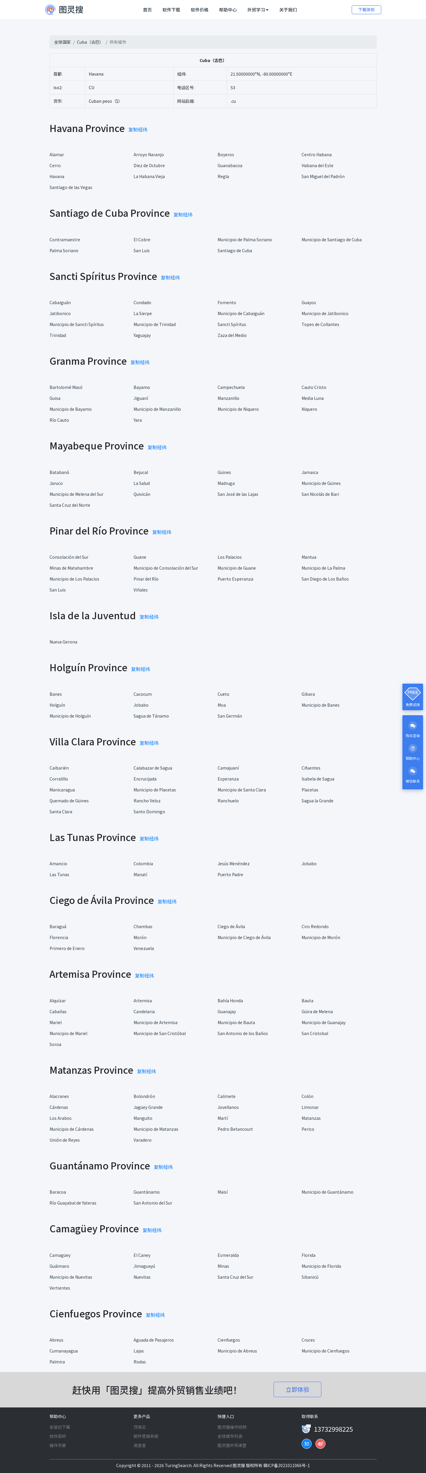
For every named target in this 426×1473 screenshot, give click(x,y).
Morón (140, 937)
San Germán (230, 716)
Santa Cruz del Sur (235, 1277)
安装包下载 (60, 1427)
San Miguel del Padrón (323, 176)
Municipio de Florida (321, 1266)
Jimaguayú (144, 1266)
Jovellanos (228, 1107)
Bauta (307, 1000)
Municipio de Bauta (236, 1022)
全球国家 (62, 42)
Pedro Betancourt (235, 1129)
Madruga (226, 483)
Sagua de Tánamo (151, 716)
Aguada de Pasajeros (154, 1340)
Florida (308, 1255)
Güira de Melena (317, 1011)
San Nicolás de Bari (320, 494)
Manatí (140, 874)
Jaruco (56, 483)
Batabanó (59, 472)
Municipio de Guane (237, 568)
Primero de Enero (67, 948)
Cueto (223, 694)
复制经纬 (138, 129)
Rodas (140, 1362)
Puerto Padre (230, 874)
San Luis (142, 250)
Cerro (55, 165)
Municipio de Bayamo (71, 409)
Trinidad (58, 335)
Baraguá (58, 926)
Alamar (57, 154)
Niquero (309, 409)
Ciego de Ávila (231, 926)
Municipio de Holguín (70, 716)
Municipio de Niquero (238, 409)
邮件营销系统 (146, 1436)
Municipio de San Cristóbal (160, 1033)
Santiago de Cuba (235, 250)
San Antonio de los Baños (243, 1033)
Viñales (141, 590)
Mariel (56, 1022)
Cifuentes (311, 768)
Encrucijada (145, 779)
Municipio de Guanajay (324, 1022)
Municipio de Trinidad (155, 324)
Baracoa (58, 1192)
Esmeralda (228, 1255)
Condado (142, 302)
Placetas (310, 790)
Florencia (59, 937)
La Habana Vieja (149, 176)
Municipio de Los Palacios (74, 579)
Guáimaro (59, 1266)
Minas (223, 1266)
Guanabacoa (230, 165)
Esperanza (228, 779)
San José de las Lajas (238, 494)
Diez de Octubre (149, 165)
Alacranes (59, 1096)
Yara (138, 420)
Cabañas (58, 1011)
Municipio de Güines (321, 483)
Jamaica (310, 472)
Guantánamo (147, 1192)
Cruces (308, 1340)
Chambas (143, 926)
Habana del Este (317, 165)
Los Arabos (61, 1118)
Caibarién (59, 768)
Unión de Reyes (65, 1140)
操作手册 (58, 1445)
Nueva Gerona (63, 642)
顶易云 (140, 1427)
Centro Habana (317, 154)
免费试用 (413, 704)
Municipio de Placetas (155, 790)
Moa (222, 705)
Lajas (139, 1351)
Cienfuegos (229, 1340)
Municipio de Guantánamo (327, 1192)
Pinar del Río (146, 579)
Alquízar (58, 1000)
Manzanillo (228, 398)
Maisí (223, 1192)
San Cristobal (315, 1033)
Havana (57, 176)
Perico (308, 1129)
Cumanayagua (64, 1351)
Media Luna (313, 398)
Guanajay (227, 1011)
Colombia (143, 863)
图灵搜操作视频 (232, 1427)
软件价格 (199, 9)
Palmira (57, 1362)
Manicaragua (62, 790)
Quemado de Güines (69, 801)
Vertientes (60, 1288)
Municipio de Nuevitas (71, 1277)
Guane (140, 557)
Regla (223, 176)
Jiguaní (141, 398)
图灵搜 (239, 1465)
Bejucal (141, 472)
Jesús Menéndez (234, 863)
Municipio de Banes (321, 705)
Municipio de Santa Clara (242, 790)
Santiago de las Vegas (71, 187)
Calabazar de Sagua (153, 768)
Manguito (143, 1118)
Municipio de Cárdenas (72, 1129)
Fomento (227, 302)
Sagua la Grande (317, 801)
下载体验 (366, 9)
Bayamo (142, 387)
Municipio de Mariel (68, 1033)
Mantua (309, 557)
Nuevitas (142, 1277)
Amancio (58, 863)
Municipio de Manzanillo (157, 409)
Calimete (227, 1096)
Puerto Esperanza (235, 579)
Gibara (308, 694)
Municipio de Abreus (237, 1351)
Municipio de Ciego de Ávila (244, 937)
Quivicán (142, 494)
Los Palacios (230, 557)
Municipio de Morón (321, 937)
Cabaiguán (60, 302)
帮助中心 (228, 9)
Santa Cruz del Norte (70, 505)
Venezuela (144, 948)
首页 (148, 9)
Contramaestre (65, 239)
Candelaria (144, 1011)
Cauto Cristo (314, 387)
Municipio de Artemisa (155, 1022)
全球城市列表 (230, 1436)
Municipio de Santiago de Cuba (332, 239)
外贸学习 (258, 9)
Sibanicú (310, 1277)
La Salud (142, 483)
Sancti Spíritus (232, 324)
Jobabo (141, 705)
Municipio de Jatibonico (325, 313)
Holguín (57, 705)
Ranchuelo (228, 801)
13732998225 (333, 1428)
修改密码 (58, 1436)
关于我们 (288, 9)
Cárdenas (59, 1107)
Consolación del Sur (69, 557)
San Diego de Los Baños (325, 579)
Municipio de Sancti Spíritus (77, 324)
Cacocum (143, 694)
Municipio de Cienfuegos (326, 1351)
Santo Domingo (149, 811)
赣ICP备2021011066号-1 (286, 1465)
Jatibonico (60, 313)
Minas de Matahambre (71, 568)
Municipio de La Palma (323, 568)
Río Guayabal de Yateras (73, 1203)
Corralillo (59, 779)
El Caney (142, 1255)
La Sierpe (143, 313)
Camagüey (60, 1255)
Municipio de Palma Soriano (245, 239)
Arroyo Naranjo (149, 154)
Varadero (143, 1140)
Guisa (55, 398)
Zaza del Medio (232, 335)
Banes (56, 694)
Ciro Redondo (315, 926)
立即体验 (297, 1389)
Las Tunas (59, 874)
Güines (224, 472)
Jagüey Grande (148, 1107)
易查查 (140, 1445)
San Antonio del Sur (153, 1203)
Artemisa (143, 1000)
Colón (307, 1096)
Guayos (309, 302)
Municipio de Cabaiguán (241, 313)
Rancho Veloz (147, 801)
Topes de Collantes (320, 324)
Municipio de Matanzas (156, 1129)
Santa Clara (61, 811)
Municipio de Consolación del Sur (166, 568)
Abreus (56, 1340)
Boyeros (226, 154)
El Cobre (142, 239)
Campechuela (231, 387)
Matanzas (311, 1118)
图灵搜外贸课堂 (232, 1445)
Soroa (55, 1044)
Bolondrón (144, 1096)
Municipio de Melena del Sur (76, 494)
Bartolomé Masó (66, 387)
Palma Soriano (64, 250)
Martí (223, 1118)
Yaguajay (142, 335)
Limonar (310, 1107)
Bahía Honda (230, 1000)
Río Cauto (59, 420)
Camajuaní (228, 768)
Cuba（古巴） (90, 42)
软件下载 (171, 9)
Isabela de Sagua (318, 779)
